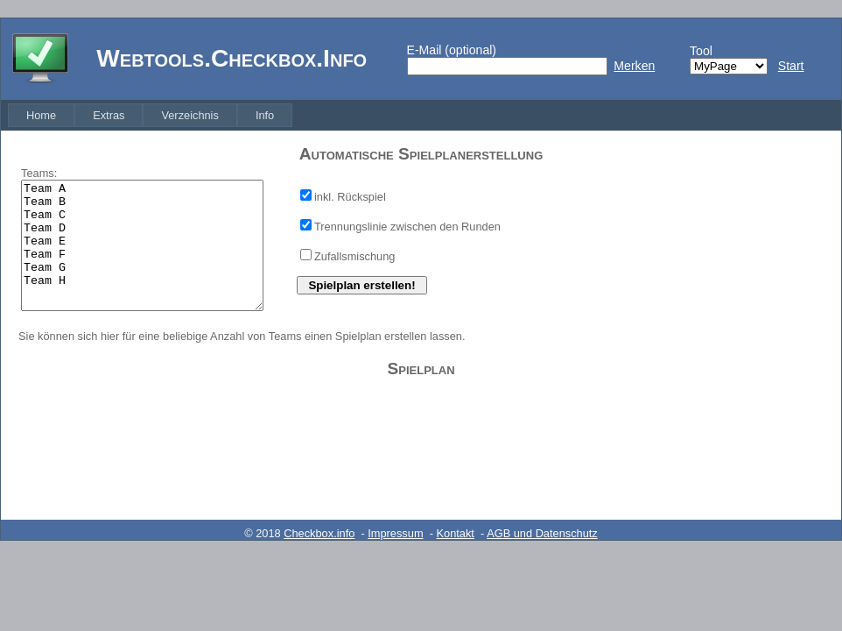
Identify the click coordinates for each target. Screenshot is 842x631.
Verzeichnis (189, 115)
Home (41, 115)
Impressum (395, 533)
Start (791, 66)
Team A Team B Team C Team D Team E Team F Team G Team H (142, 245)
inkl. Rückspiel (350, 196)
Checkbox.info (319, 533)
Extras (108, 115)
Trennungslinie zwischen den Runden (407, 226)
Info (265, 115)
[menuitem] (41, 115)
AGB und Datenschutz (542, 533)
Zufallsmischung (354, 256)
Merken (634, 66)
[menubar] (150, 115)
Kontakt (455, 533)
